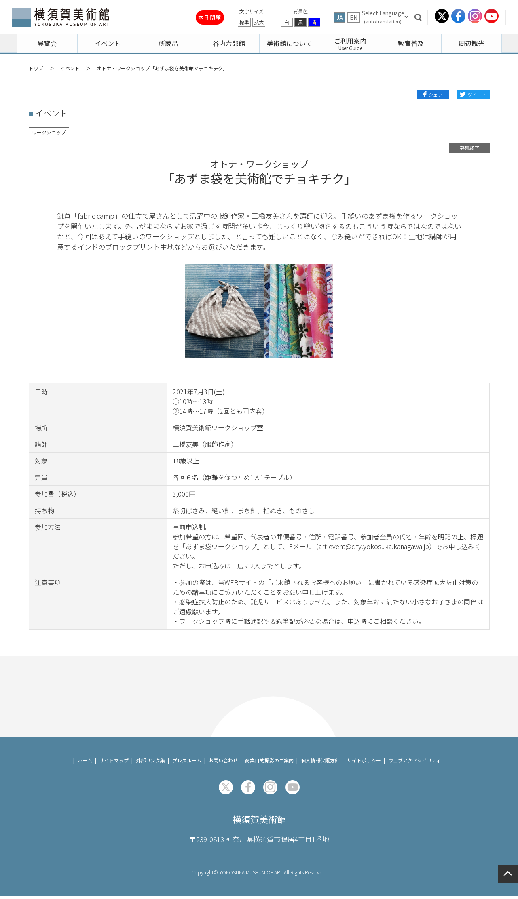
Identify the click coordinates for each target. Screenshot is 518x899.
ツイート (477, 94)
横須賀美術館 (259, 820)
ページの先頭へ (508, 874)
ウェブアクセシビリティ (414, 760)
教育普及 (411, 43)
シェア (435, 94)
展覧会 (47, 43)
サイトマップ (114, 760)
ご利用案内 (350, 41)
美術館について (289, 43)
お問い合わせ (223, 760)
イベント (108, 43)
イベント (70, 68)
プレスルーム (186, 760)
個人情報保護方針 (320, 760)
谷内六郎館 (229, 43)
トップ (36, 68)
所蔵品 (168, 43)
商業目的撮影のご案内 (269, 760)
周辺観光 (471, 43)
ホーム (85, 760)
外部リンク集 (150, 760)
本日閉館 (194, 17)
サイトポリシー (364, 760)
